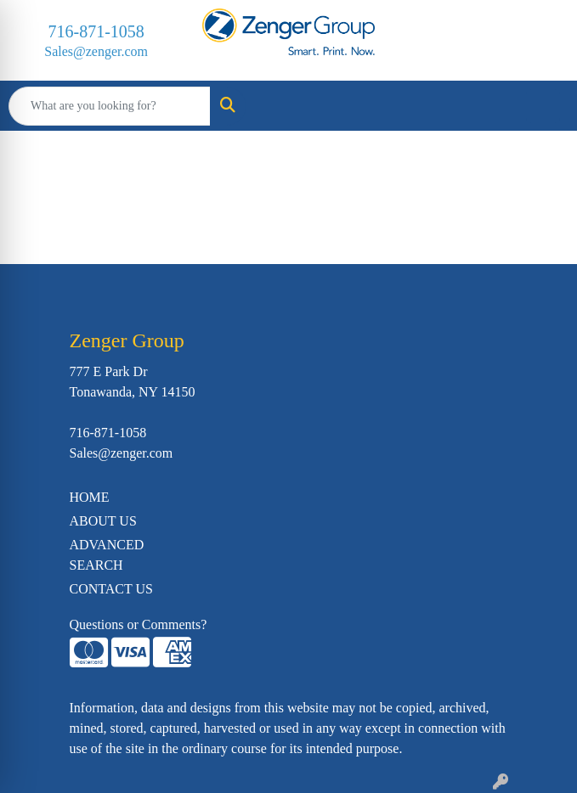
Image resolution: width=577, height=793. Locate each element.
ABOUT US (103, 521)
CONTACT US (111, 589)
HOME (90, 497)
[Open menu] (543, 106)
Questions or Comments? (138, 624)
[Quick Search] (109, 106)
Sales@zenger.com (96, 51)
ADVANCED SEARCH (107, 554)
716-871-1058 (96, 31)
